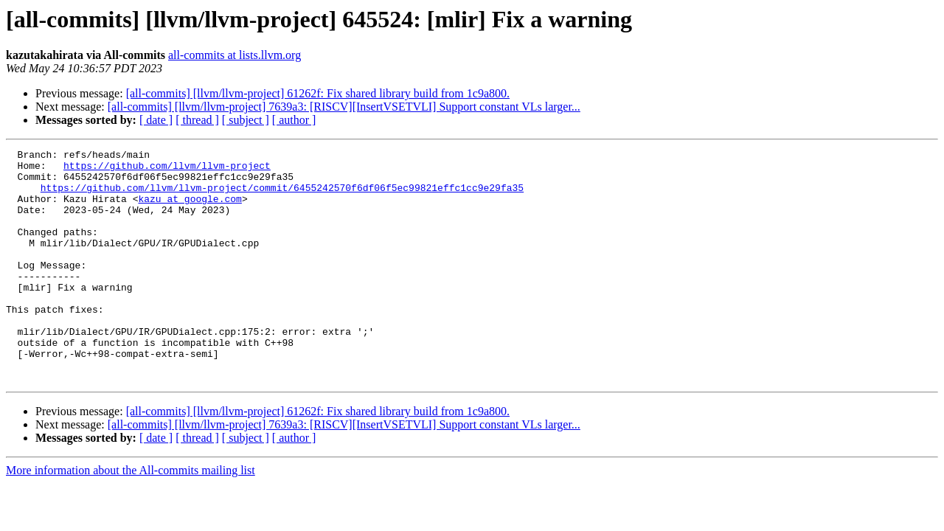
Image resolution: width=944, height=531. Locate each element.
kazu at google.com (189, 209)
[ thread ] (197, 120)
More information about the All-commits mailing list (130, 516)
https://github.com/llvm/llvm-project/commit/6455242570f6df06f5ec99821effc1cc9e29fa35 (282, 196)
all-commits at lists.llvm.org (234, 55)
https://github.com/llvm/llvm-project (167, 169)
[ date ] (156, 120)
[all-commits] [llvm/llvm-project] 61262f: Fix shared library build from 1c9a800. (318, 93)
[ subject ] (245, 120)
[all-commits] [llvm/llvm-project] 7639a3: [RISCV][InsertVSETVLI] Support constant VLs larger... (344, 106)
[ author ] (294, 120)
